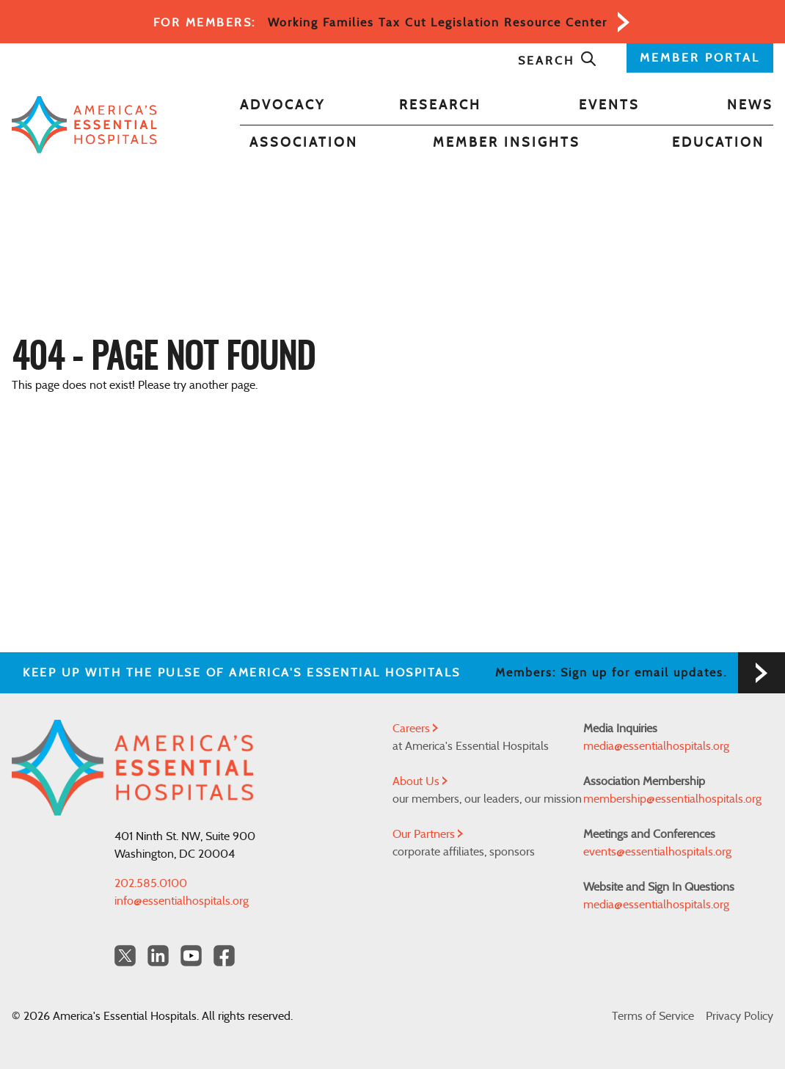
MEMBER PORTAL (700, 58)
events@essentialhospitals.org (657, 852)
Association (303, 143)
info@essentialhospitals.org (181, 901)
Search (557, 61)
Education (718, 143)
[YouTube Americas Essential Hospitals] (191, 955)
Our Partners (427, 834)
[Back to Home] (84, 124)
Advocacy (282, 105)
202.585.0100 (150, 883)
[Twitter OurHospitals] (125, 955)
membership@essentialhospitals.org (672, 799)
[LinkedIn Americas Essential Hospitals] (158, 955)
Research (440, 105)
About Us (420, 781)
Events (609, 105)
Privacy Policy (739, 1016)
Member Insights (506, 143)
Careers (415, 728)
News (750, 105)
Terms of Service (653, 1016)
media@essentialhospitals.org (656, 746)
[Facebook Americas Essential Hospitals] (224, 955)
